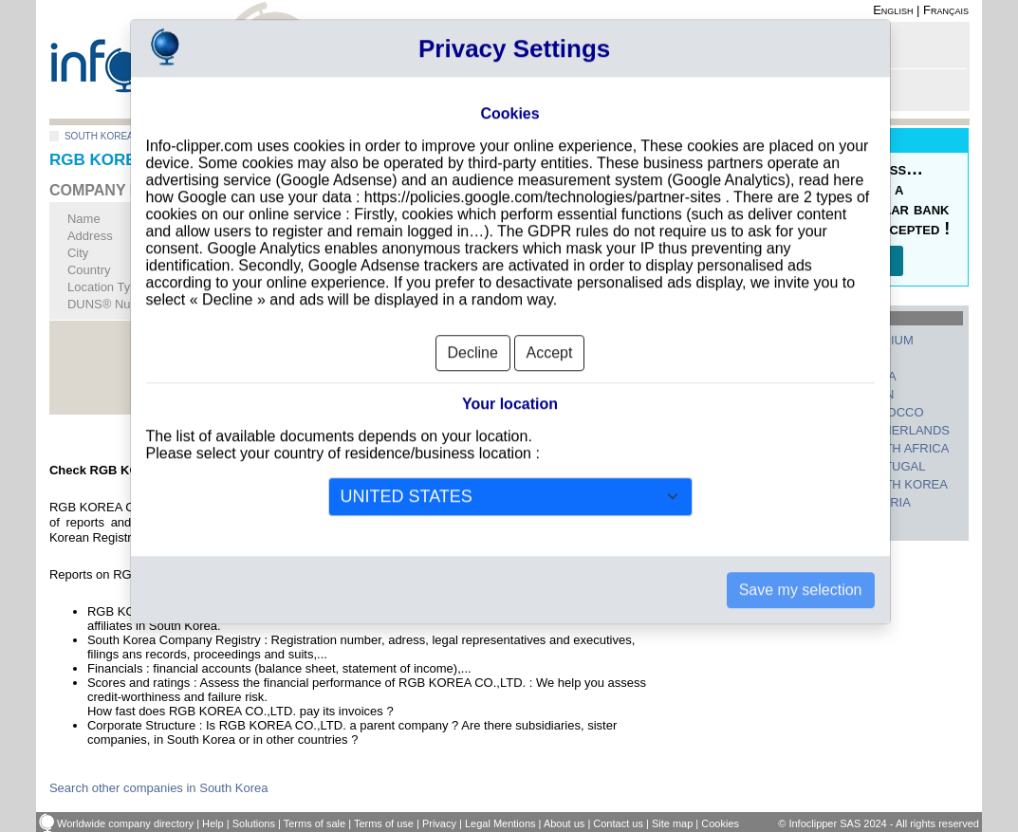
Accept (550, 325)
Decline (473, 325)
